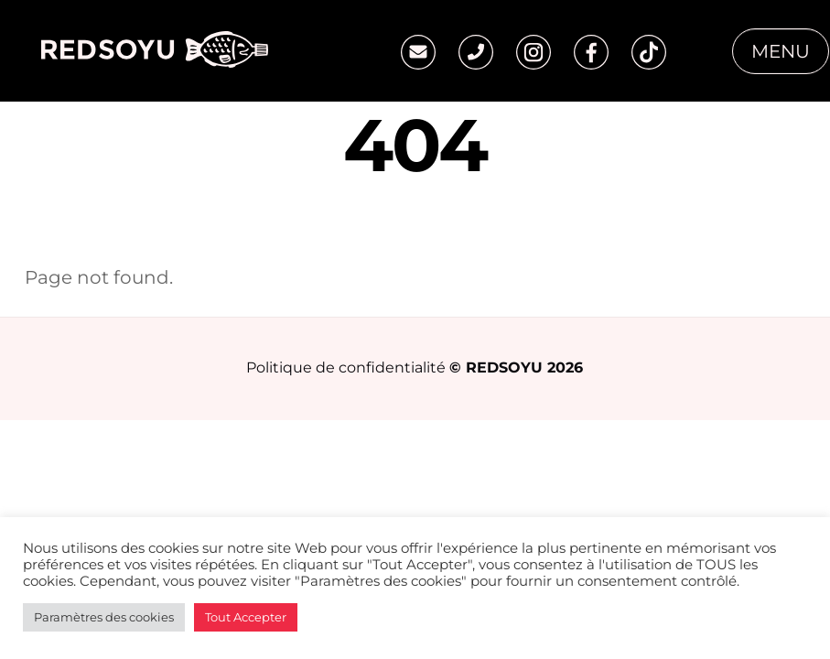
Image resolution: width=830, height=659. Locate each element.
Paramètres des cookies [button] (104, 617)
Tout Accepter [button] (245, 617)
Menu (780, 51)
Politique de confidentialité (346, 367)
